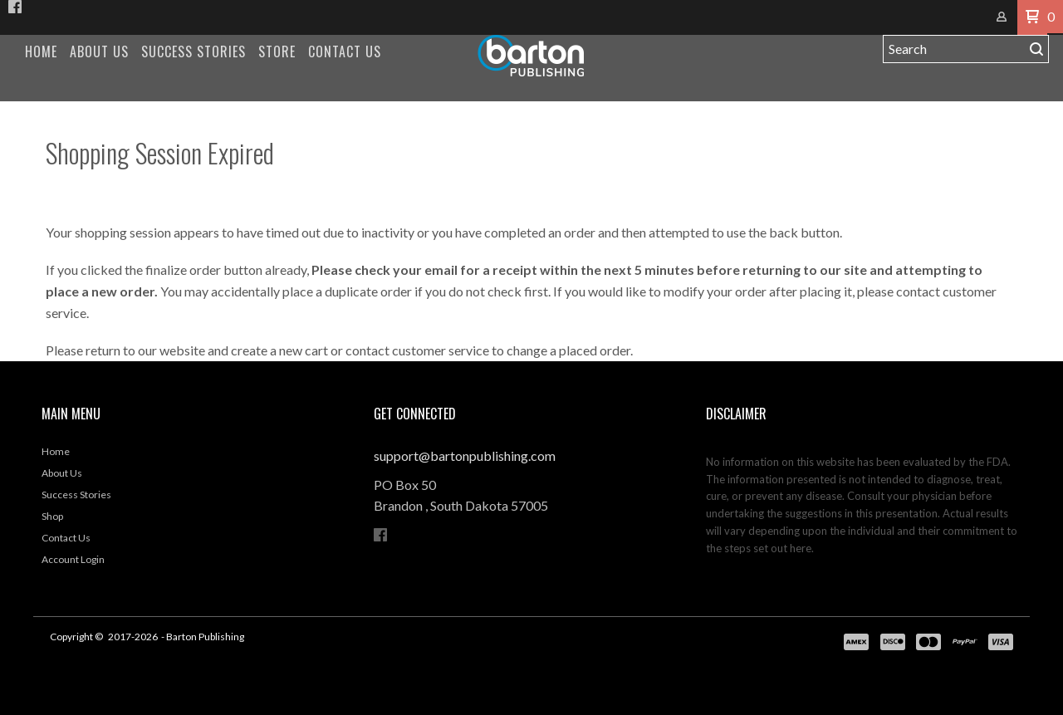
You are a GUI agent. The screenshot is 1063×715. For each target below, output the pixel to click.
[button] (1032, 17)
